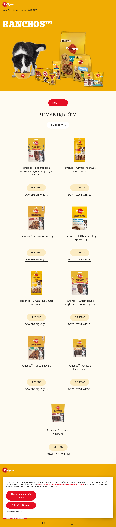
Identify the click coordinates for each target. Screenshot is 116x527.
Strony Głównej (8, 10)
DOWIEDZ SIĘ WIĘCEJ (36, 194)
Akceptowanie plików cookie (21, 496)
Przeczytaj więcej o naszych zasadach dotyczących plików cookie (61, 484)
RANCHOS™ (59, 125)
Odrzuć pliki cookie (21, 505)
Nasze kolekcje (20, 10)
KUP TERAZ (36, 187)
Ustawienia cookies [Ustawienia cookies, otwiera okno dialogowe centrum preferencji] (14, 512)
